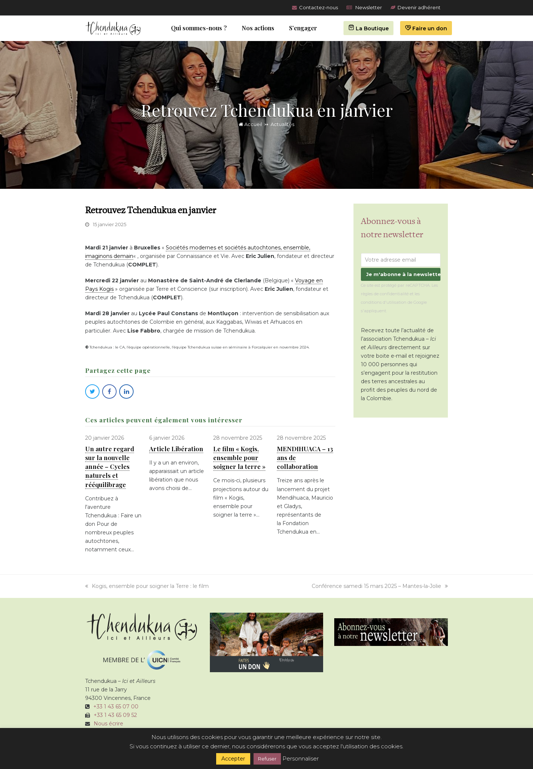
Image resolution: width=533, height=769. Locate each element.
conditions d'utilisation (383, 302)
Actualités (282, 124)
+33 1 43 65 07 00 (115, 706)
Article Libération (176, 448)
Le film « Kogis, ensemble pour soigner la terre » (239, 457)
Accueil (250, 124)
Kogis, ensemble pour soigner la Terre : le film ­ (147, 586)
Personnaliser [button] (300, 758)
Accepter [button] (233, 758)
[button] (92, 391)
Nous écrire (108, 723)
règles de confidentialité (385, 293)
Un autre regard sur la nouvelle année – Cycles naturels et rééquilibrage (109, 466)
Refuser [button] (267, 759)
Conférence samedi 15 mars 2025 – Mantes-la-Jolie (380, 586)
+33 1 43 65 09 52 (115, 715)
